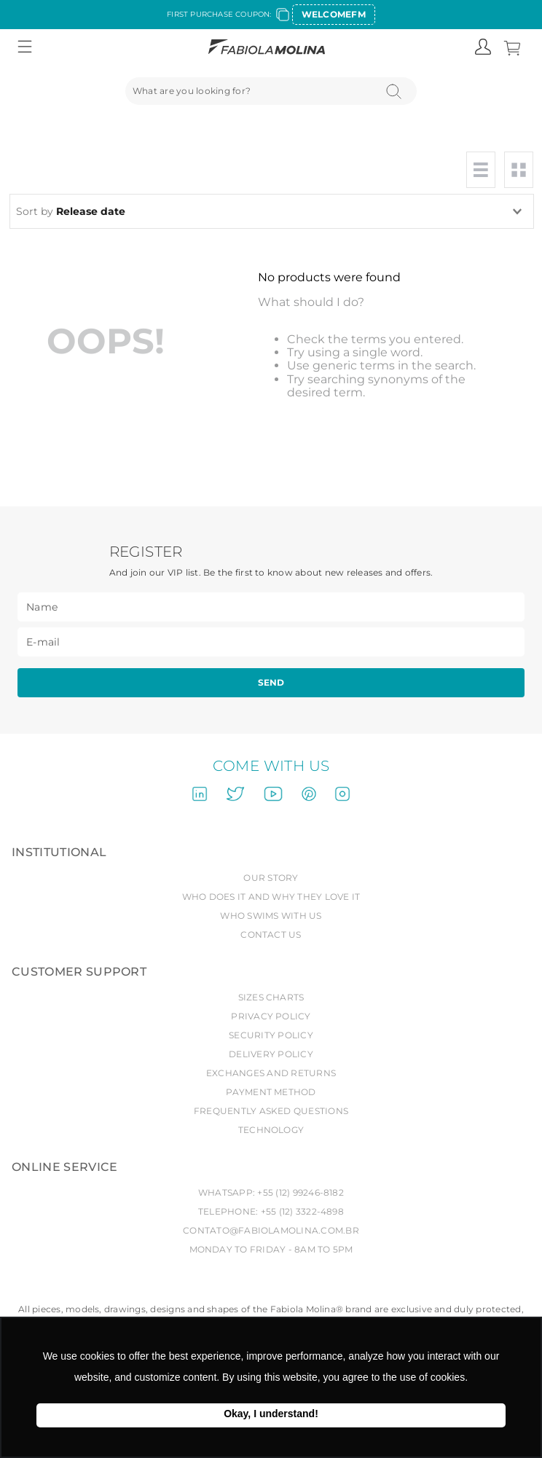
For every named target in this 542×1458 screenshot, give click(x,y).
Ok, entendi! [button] (271, 1415)
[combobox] (271, 91)
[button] (24, 47)
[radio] (480, 170)
